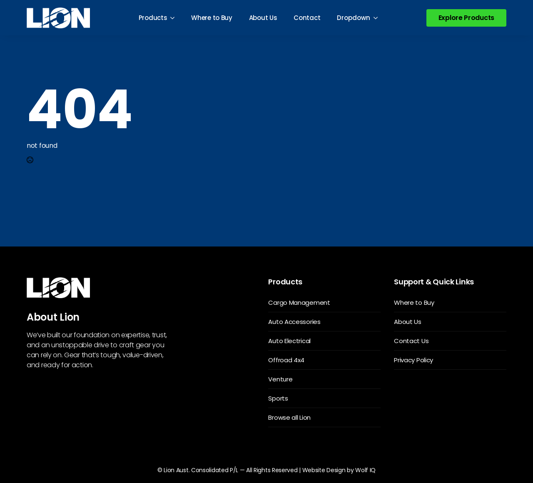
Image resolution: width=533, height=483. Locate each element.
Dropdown (353, 17)
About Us (263, 17)
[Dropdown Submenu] (378, 17)
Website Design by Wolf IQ (339, 470)
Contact (307, 17)
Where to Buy (211, 17)
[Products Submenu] (175, 17)
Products (153, 17)
